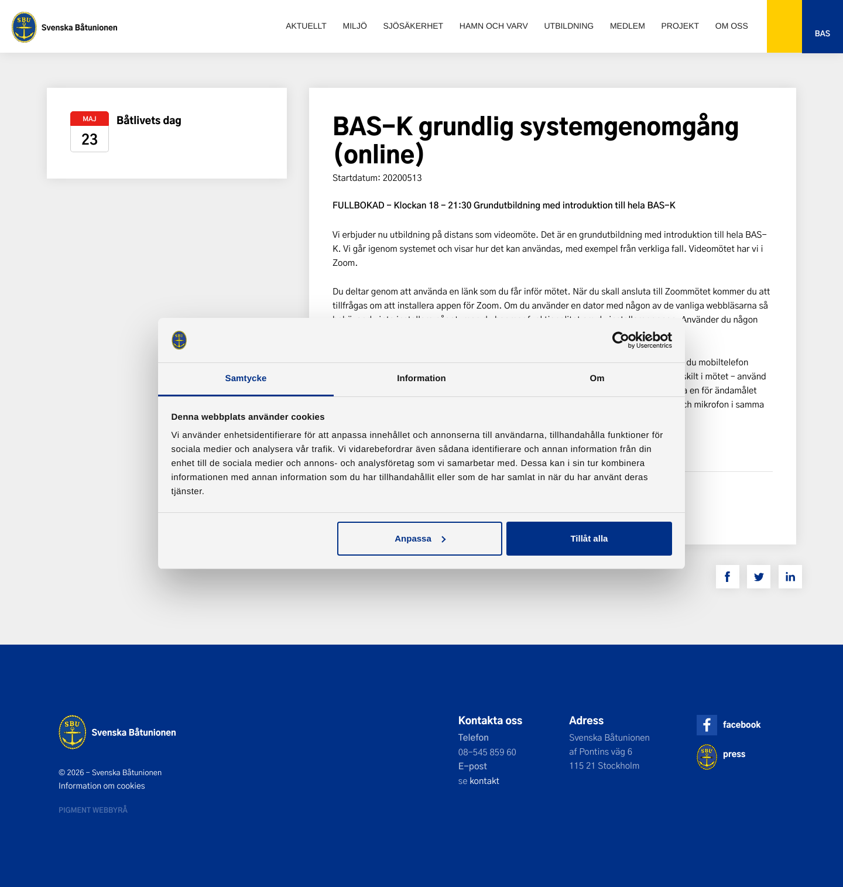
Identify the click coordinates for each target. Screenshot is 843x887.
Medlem (627, 25)
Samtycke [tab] (246, 378)
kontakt (484, 780)
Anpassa (420, 538)
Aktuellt (306, 25)
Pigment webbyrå (93, 809)
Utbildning (569, 25)
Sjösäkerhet (413, 25)
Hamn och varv (494, 25)
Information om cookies (102, 786)
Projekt (681, 25)
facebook (741, 724)
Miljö (355, 25)
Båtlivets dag (148, 120)
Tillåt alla (589, 538)
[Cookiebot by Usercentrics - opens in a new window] (621, 340)
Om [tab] (597, 378)
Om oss (731, 25)
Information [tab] (421, 378)
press (734, 753)
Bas (822, 34)
